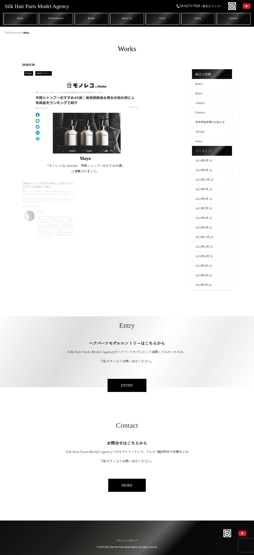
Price (163, 18)
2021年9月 (201, 265)
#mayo (28, 73)
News (20, 18)
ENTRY (127, 385)
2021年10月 (202, 256)
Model (91, 18)
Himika (200, 112)
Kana (198, 141)
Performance (55, 18)
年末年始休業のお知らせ (210, 122)
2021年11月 (202, 246)
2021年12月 (202, 237)
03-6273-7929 (199, 6)
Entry (198, 18)
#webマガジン (43, 73)
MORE (127, 485)
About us (127, 18)
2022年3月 (201, 227)
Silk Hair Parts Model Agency (37, 6)
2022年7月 (201, 208)
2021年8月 (201, 275)
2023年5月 (201, 170)
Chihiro (200, 103)
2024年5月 (201, 160)
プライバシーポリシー (127, 540)
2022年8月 (201, 198)
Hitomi (199, 131)
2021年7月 (201, 285)
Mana (199, 83)
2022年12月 (202, 179)
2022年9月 (201, 189)
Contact (233, 18)
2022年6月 (201, 218)
